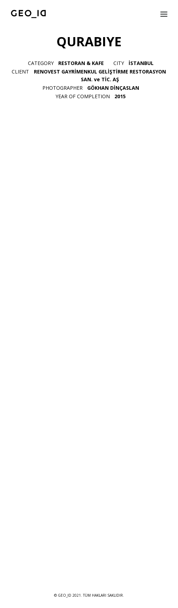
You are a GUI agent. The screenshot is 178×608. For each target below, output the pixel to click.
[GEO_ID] (29, 14)
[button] (164, 14)
